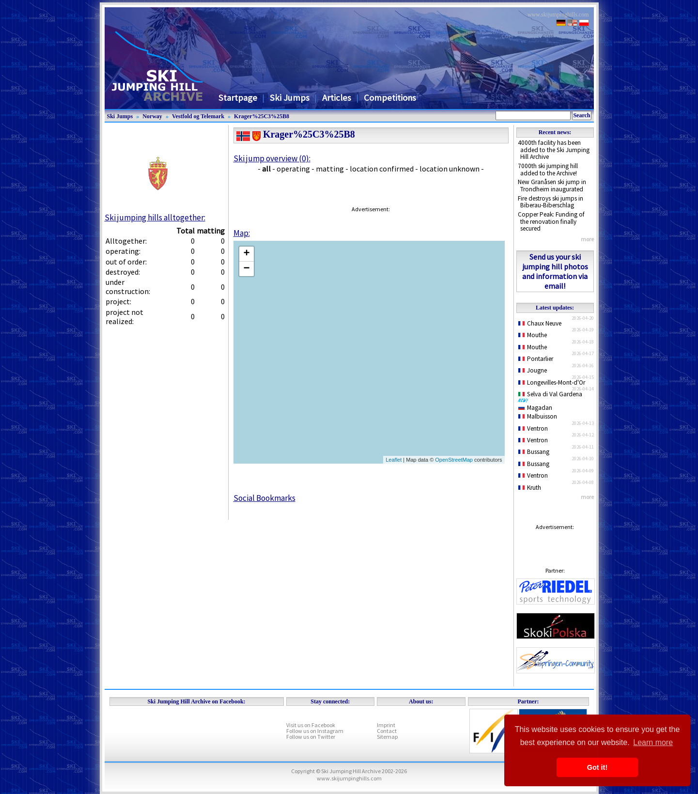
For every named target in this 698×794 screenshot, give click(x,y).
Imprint (386, 725)
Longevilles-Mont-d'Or (552, 382)
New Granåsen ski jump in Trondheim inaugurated (552, 185)
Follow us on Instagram (314, 730)
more (587, 239)
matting (330, 168)
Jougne (532, 370)
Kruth (530, 487)
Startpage (237, 97)
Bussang (534, 452)
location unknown (449, 168)
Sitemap (387, 736)
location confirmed (382, 168)
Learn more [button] (653, 742)
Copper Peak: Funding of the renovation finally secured (551, 221)
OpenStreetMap (454, 460)
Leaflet (394, 460)
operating (293, 168)
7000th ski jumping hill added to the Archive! (548, 169)
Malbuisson (538, 416)
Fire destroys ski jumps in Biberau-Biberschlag (550, 202)
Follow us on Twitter (310, 736)
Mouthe (532, 335)
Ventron (533, 428)
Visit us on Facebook (310, 725)
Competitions (390, 97)
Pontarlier (536, 359)
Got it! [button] (597, 767)
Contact (387, 730)
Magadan (535, 408)
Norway (152, 116)
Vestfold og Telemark (198, 116)
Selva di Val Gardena (552, 396)
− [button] (246, 269)
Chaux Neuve (540, 323)
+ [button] (246, 254)
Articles (336, 97)
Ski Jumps (290, 97)
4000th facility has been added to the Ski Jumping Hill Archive (553, 150)
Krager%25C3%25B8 (261, 116)
